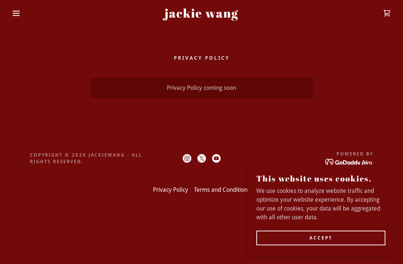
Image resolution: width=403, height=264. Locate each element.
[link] (201, 15)
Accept (321, 237)
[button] (20, 13)
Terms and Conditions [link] (222, 189)
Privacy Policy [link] (170, 189)
